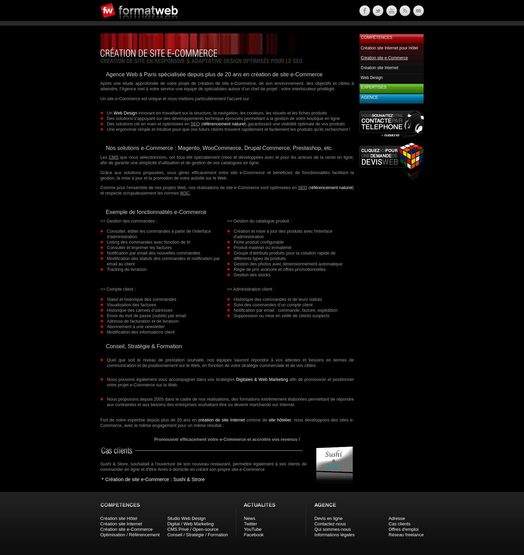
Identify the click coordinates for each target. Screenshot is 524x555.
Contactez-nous (330, 523)
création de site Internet (221, 419)
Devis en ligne (329, 518)
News (249, 518)
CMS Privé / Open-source (192, 529)
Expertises (373, 87)
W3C (185, 193)
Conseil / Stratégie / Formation (197, 534)
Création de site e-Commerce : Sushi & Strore (155, 479)
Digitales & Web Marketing (262, 379)
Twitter (250, 523)
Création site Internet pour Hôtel (389, 48)
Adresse (396, 518)
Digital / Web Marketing (190, 523)
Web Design (125, 112)
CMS (113, 157)
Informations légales (335, 534)
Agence (369, 97)
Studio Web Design (186, 518)
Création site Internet (379, 67)
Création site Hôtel (118, 518)
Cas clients (399, 523)
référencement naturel (224, 123)
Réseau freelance (406, 534)
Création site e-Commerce (126, 529)
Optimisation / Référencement (130, 534)
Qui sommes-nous (333, 529)
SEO (195, 123)
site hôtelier (280, 419)
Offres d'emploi (403, 529)
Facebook (254, 534)
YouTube (253, 529)
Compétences (377, 37)
